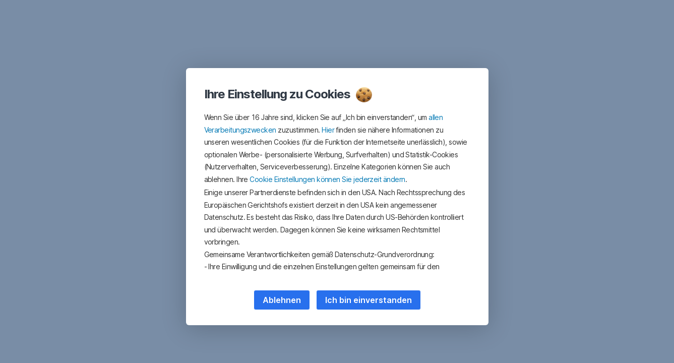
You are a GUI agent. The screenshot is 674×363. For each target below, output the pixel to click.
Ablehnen (282, 300)
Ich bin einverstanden (368, 300)
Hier (328, 130)
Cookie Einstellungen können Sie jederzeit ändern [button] (327, 179)
